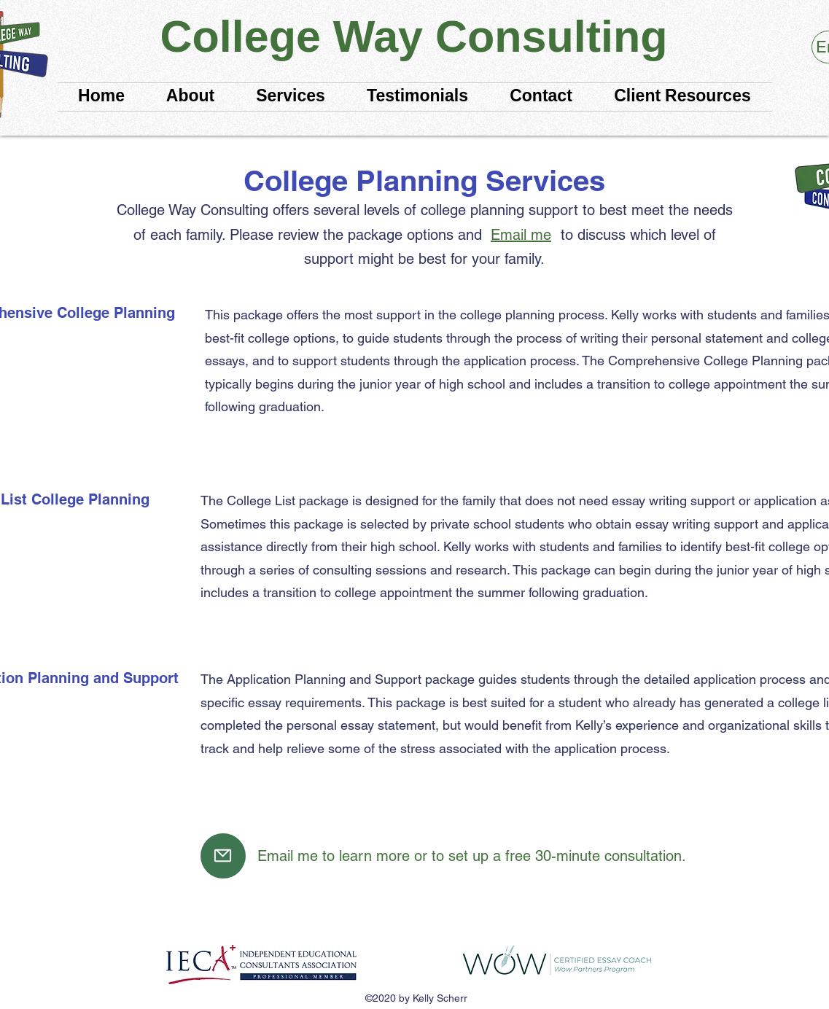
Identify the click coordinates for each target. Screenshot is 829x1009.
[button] (682, 97)
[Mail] (223, 856)
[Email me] (521, 234)
